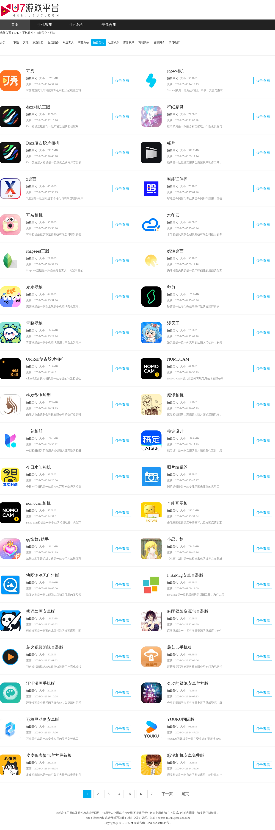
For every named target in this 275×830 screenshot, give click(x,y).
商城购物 (143, 42)
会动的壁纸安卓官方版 (187, 683)
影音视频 (128, 42)
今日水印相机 (38, 467)
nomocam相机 (38, 503)
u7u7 (16, 32)
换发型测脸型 (38, 395)
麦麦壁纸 (34, 287)
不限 (16, 42)
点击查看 (122, 80)
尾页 (185, 794)
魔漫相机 (175, 395)
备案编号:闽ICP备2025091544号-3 (151, 822)
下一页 (167, 794)
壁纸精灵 (175, 107)
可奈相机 (34, 215)
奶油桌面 (175, 251)
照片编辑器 (177, 467)
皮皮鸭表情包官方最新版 (49, 755)
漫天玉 (173, 323)
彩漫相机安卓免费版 (185, 755)
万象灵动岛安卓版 (42, 719)
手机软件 (76, 25)
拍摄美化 (98, 42)
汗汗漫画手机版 (40, 683)
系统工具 (68, 42)
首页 (15, 25)
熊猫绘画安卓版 (40, 611)
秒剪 (171, 287)
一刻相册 (34, 431)
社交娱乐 (113, 42)
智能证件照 (177, 179)
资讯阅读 (159, 42)
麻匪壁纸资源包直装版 (187, 611)
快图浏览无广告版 (42, 575)
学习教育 (174, 42)
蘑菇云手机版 (179, 647)
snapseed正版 (37, 251)
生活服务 (53, 42)
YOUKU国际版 (180, 719)
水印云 (173, 215)
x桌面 (31, 179)
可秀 (30, 71)
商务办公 (83, 42)
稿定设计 (175, 431)
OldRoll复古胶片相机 (45, 359)
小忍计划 (175, 539)
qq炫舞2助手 (37, 539)
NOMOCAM (178, 359)
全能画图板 (177, 503)
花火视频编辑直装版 (44, 647)
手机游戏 (44, 25)
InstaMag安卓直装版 (185, 575)
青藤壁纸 (34, 323)
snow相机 (175, 71)
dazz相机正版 (38, 107)
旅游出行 (38, 42)
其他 (25, 42)
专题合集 (109, 25)
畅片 (171, 143)
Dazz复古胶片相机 (42, 143)
